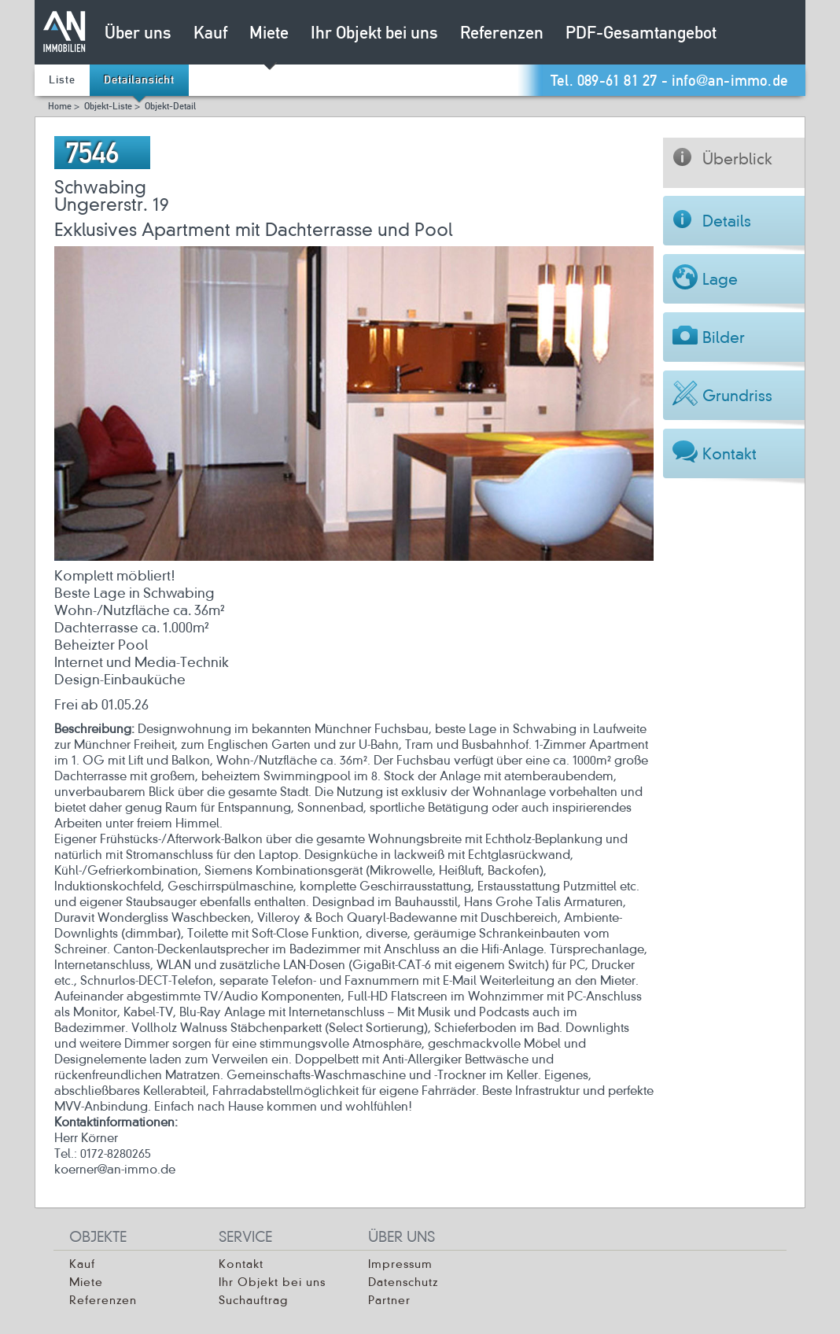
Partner (389, 1300)
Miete (269, 33)
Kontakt (241, 1264)
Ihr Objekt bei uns (374, 33)
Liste (62, 80)
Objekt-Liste (108, 107)
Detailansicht (139, 80)
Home (60, 107)
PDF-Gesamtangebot (641, 33)
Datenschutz (403, 1282)
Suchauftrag (254, 1300)
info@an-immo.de (730, 81)
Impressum (400, 1264)
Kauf (210, 33)
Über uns (138, 33)
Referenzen (501, 33)
